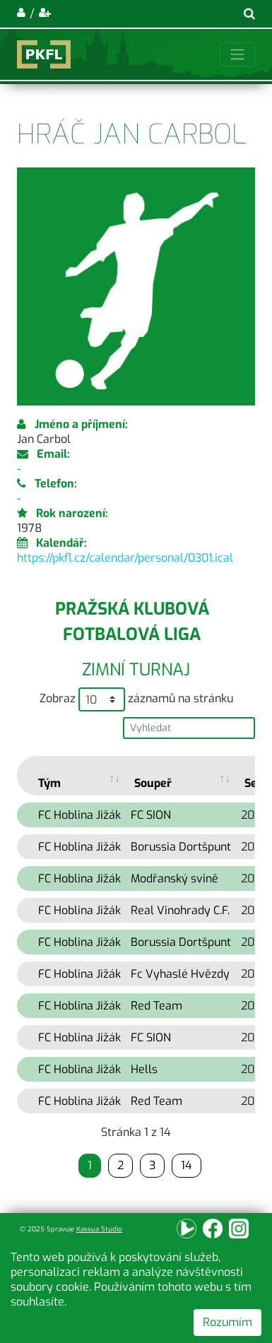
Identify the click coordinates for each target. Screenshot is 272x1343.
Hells (144, 1069)
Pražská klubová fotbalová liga (132, 622)
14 (186, 1165)
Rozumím (227, 1322)
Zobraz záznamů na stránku (136, 699)
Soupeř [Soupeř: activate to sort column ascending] (153, 783)
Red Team (156, 1005)
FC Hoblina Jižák (79, 814)
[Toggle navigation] (237, 54)
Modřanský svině (174, 878)
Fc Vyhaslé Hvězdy (180, 973)
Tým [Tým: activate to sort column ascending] (49, 783)
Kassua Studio (99, 1228)
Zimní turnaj (136, 669)
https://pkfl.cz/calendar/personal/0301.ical (125, 557)
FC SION (151, 814)
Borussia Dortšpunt (181, 846)
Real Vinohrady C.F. (180, 910)
